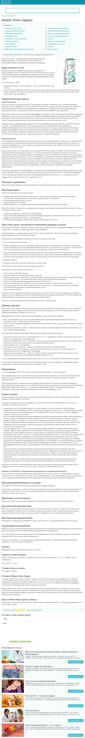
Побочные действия (11, 41)
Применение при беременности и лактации (19, 49)
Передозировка (10, 44)
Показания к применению (13, 33)
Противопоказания (11, 36)
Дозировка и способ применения (16, 39)
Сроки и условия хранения (57, 41)
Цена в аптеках (53, 49)
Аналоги (50, 39)
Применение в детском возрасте (58, 28)
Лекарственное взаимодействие (58, 36)
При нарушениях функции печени (59, 33)
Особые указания (11, 46)
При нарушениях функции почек (58, 31)
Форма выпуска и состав (13, 28)
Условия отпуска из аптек (56, 44)
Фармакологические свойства (15, 31)
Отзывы (50, 46)
